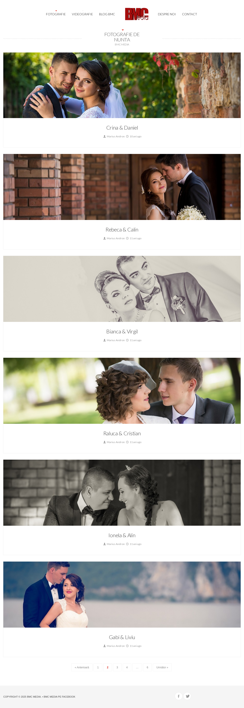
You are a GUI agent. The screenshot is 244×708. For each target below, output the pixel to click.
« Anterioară (82, 667)
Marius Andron (114, 136)
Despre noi (167, 14)
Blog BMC (107, 14)
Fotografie (56, 14)
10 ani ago (133, 136)
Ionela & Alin (121, 535)
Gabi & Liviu (122, 637)
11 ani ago (133, 238)
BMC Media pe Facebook (59, 696)
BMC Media (34, 696)
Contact (189, 14)
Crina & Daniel (122, 127)
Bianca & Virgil (122, 331)
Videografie (82, 14)
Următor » (162, 667)
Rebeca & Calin (122, 229)
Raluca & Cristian (122, 433)
